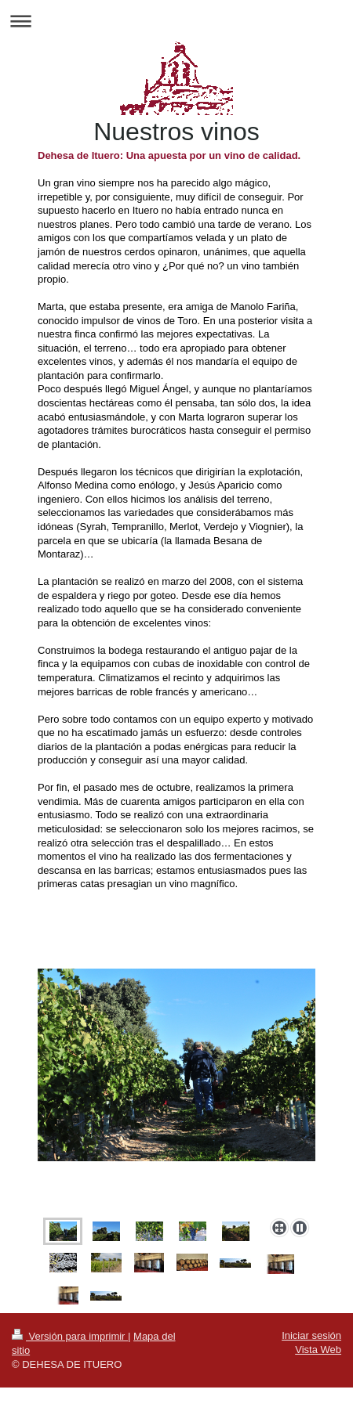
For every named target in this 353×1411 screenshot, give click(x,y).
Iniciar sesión (311, 1335)
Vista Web (318, 1349)
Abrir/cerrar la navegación (176, 21)
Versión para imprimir (70, 1336)
